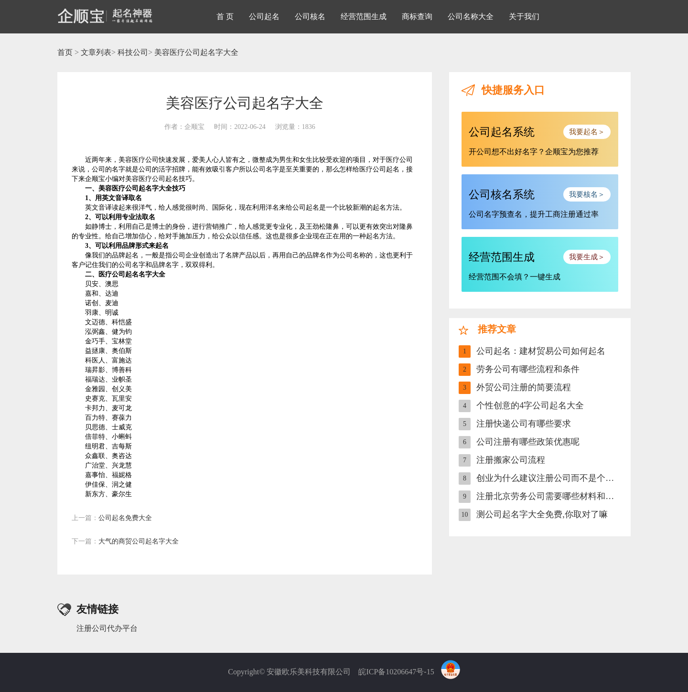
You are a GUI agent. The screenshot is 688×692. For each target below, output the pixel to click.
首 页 (225, 16)
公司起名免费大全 (112, 518)
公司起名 (264, 16)
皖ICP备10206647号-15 (396, 672)
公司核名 (310, 16)
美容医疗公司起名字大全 (196, 52)
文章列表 (96, 52)
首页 (65, 52)
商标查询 (417, 16)
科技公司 (133, 52)
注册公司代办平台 (107, 628)
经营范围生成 (364, 16)
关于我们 (524, 16)
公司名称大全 (471, 16)
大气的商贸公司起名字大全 (125, 541)
